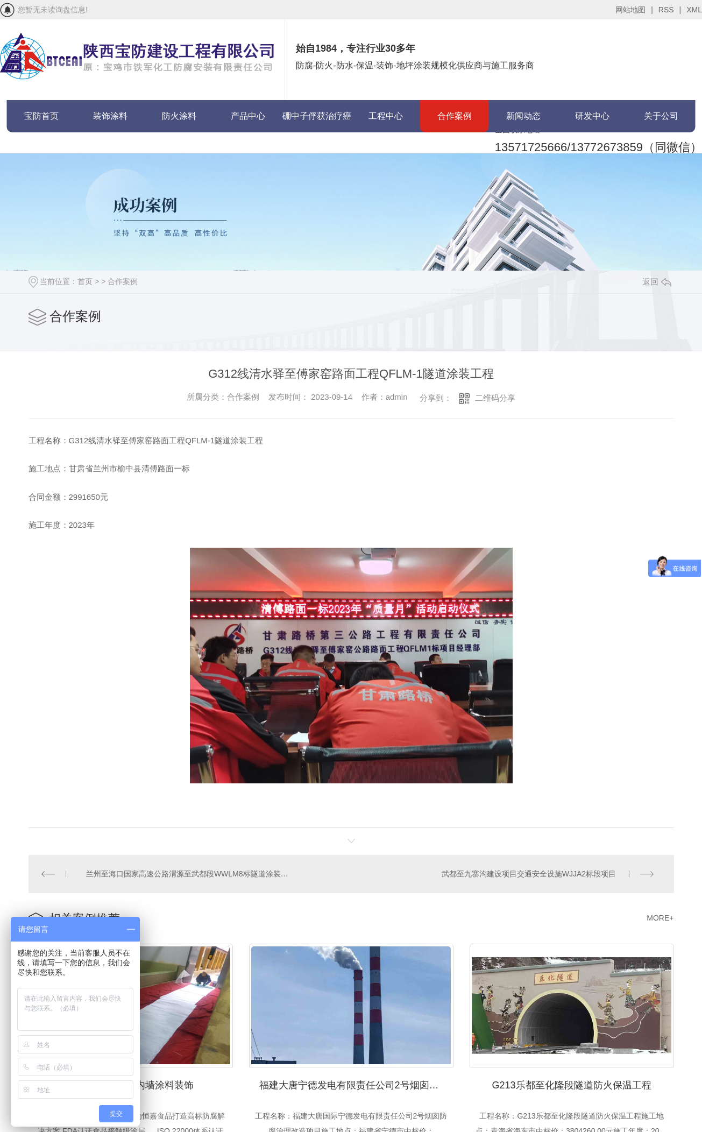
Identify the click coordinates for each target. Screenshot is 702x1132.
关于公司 (661, 116)
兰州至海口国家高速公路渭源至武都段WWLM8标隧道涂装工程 (190, 872)
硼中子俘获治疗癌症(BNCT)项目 (316, 121)
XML (694, 9)
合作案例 (454, 116)
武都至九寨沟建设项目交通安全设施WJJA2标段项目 (529, 872)
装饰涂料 (110, 116)
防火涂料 (179, 116)
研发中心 (592, 116)
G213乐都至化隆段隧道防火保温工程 (571, 1081)
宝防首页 (41, 116)
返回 (656, 281)
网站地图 (634, 9)
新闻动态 (523, 116)
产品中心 (248, 116)
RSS (669, 9)
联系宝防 (41, 148)
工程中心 (385, 116)
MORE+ (660, 915)
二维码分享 (495, 397)
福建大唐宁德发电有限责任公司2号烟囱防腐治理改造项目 (356, 1081)
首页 (85, 281)
